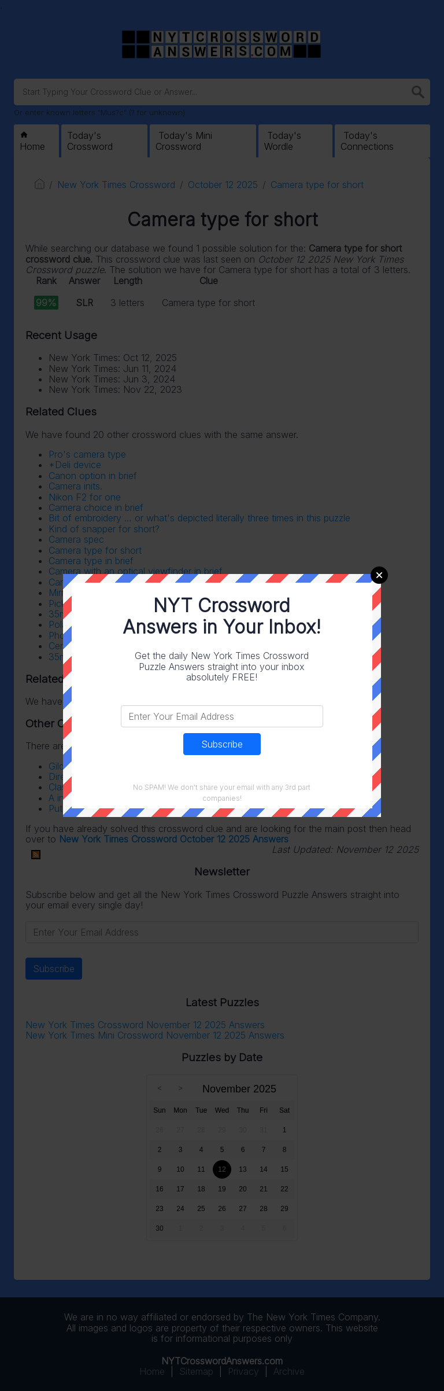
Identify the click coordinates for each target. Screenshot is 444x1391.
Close (379, 575)
